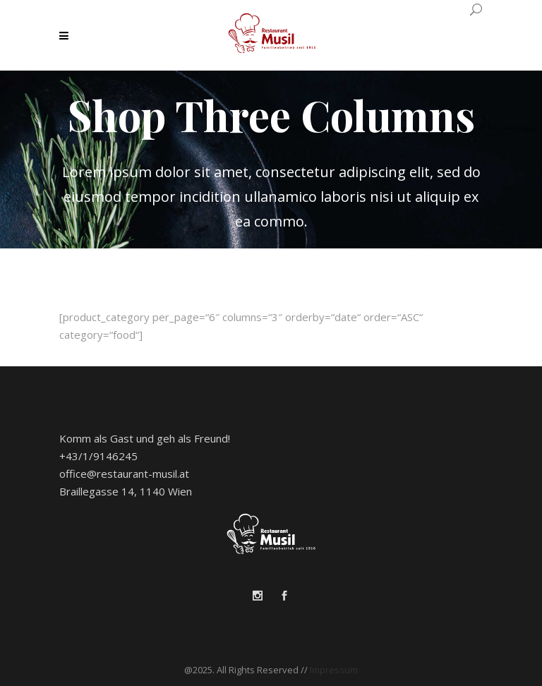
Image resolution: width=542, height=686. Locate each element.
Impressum (334, 669)
